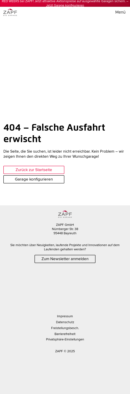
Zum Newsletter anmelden (65, 258)
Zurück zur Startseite (34, 169)
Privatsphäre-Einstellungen (65, 339)
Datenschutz (65, 322)
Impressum (65, 316)
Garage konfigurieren (34, 179)
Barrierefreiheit (65, 334)
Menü (120, 12)
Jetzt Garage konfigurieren (65, 5)
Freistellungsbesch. (65, 328)
